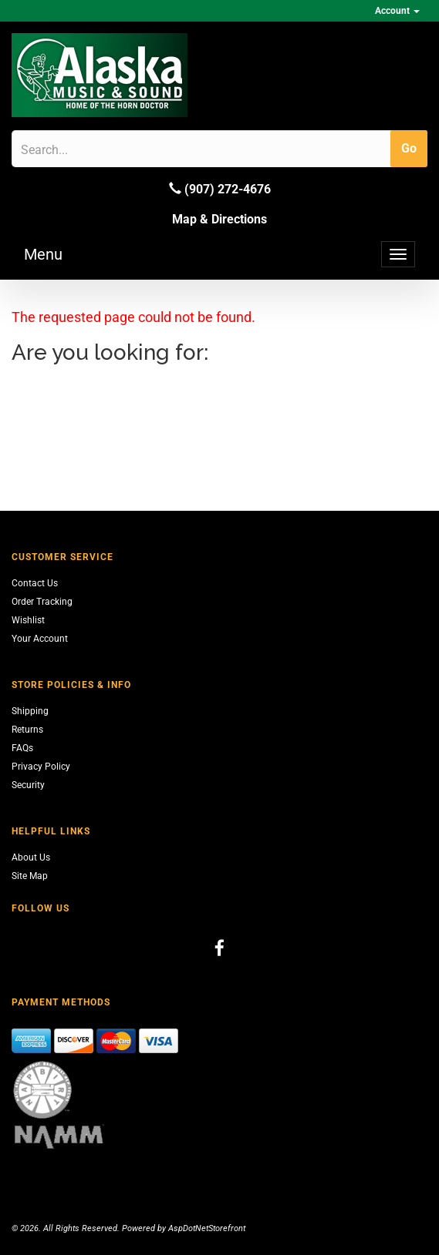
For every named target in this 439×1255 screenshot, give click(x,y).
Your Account (40, 638)
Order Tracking (42, 601)
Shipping (30, 711)
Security (28, 785)
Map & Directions (219, 219)
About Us (31, 857)
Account (397, 10)
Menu (43, 254)
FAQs (22, 748)
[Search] (94, 149)
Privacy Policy (41, 766)
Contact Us (35, 583)
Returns (27, 729)
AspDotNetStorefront (206, 1228)
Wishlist (28, 620)
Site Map (30, 876)
